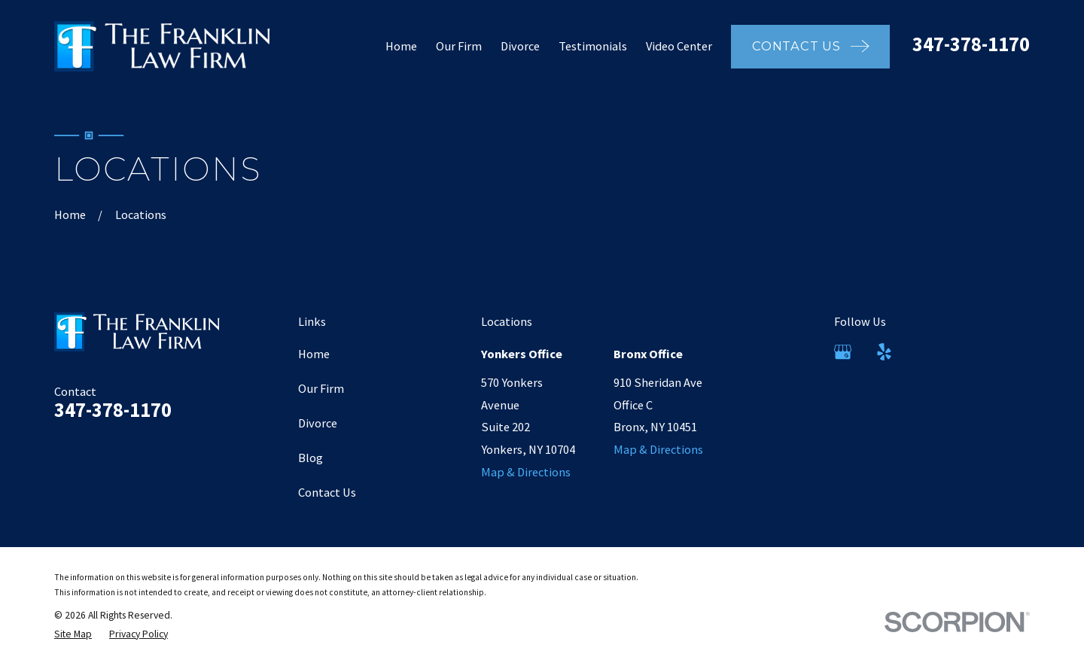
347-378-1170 (971, 44)
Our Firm (321, 388)
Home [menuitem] (401, 45)
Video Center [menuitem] (679, 45)
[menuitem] (73, 634)
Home (314, 353)
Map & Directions (526, 471)
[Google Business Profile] (842, 351)
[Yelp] (884, 351)
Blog (310, 457)
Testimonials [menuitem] (593, 45)
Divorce (317, 422)
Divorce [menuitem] (520, 45)
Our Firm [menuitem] (459, 45)
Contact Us (327, 492)
